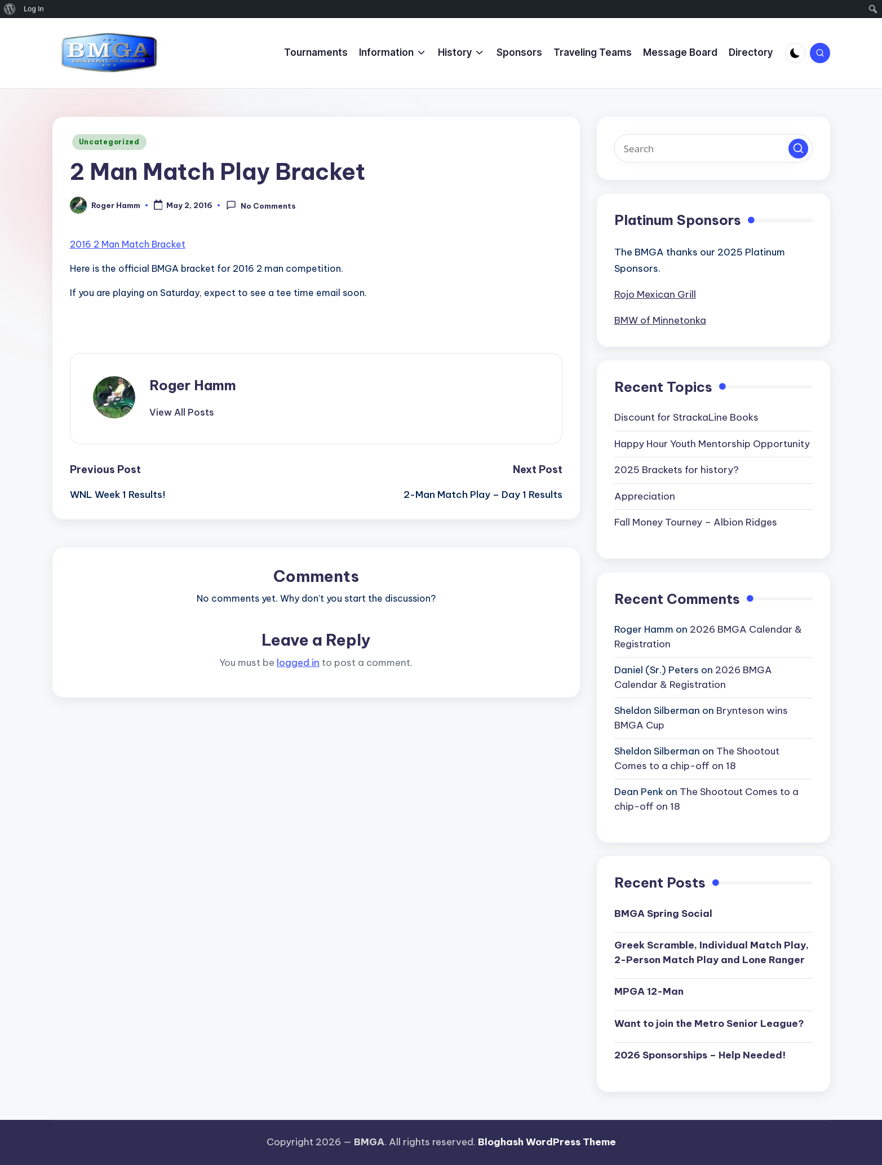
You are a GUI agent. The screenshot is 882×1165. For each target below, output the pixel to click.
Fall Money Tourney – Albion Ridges (695, 522)
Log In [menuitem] (34, 9)
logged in (298, 662)
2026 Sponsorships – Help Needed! (700, 1055)
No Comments (260, 205)
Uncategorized (109, 142)
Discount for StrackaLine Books (686, 417)
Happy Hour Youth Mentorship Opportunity (712, 444)
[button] (181, 412)
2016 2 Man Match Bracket (127, 244)
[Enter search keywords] (713, 148)
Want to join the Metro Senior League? (709, 1023)
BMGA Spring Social (663, 913)
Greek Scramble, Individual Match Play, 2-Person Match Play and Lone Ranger (711, 952)
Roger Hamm (192, 385)
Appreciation (644, 496)
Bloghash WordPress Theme (547, 1142)
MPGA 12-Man (649, 991)
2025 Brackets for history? (676, 470)
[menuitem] (10, 9)
